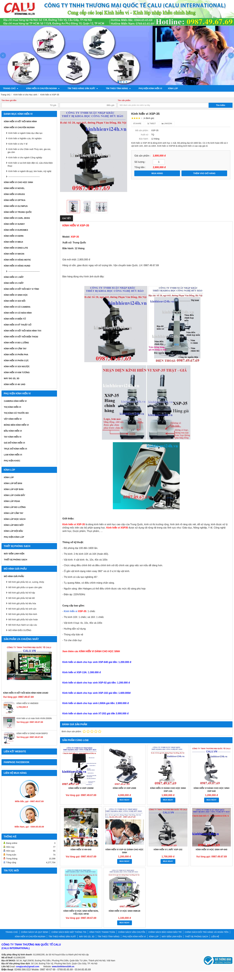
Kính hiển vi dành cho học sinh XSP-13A (168, 789)
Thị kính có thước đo (16, 413)
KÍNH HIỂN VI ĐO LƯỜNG (16, 342)
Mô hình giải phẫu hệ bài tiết (21, 598)
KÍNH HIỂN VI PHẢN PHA (16, 354)
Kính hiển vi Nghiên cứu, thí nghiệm (25, 138)
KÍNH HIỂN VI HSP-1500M (80, 788)
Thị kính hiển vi (12, 407)
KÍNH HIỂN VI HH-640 (81, 849)
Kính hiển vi (75, 611)
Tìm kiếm (220, 105)
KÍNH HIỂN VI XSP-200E (124, 788)
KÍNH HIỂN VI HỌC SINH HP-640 (211, 849)
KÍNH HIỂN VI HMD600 (27, 703)
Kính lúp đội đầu (13, 531)
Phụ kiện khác (12, 460)
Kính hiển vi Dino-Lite (16, 248)
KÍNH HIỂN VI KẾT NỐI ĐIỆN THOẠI (21, 336)
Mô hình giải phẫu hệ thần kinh (22, 614)
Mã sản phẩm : (142, 130)
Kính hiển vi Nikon (14, 254)
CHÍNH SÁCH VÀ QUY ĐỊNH (34, 932)
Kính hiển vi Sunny (14, 224)
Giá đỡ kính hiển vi (14, 443)
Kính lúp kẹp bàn (13, 489)
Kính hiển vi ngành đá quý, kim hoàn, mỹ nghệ (29, 171)
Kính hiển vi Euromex (16, 230)
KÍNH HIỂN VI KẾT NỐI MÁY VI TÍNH (21, 289)
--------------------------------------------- (24, 176)
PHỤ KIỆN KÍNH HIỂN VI (142, 88)
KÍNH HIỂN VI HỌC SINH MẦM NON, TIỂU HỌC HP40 (80, 912)
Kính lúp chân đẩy (14, 495)
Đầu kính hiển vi (13, 431)
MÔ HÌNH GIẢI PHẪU (14, 576)
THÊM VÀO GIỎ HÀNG (204, 173)
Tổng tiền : (140, 167)
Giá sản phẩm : (142, 155)
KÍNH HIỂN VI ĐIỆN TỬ (15, 319)
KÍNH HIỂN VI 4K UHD (14, 384)
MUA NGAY (125, 800)
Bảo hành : (144, 139)
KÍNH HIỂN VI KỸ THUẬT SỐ (17, 325)
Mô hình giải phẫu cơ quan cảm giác (25, 587)
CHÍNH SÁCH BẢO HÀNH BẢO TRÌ (165, 932)
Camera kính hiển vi (15, 401)
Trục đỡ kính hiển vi (15, 449)
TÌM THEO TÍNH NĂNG (112, 88)
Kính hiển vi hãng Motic (17, 260)
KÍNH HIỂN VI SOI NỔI (14, 301)
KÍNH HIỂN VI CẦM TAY (15, 348)
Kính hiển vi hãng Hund (17, 266)
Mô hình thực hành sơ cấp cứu (22, 625)
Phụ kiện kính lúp (14, 537)
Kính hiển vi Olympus (16, 206)
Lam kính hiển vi (13, 455)
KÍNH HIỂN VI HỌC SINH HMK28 (124, 911)
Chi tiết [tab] (66, 218)
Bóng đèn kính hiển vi (16, 425)
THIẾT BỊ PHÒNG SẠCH (15, 559)
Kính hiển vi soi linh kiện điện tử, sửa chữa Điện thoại (30, 164)
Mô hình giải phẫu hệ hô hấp (21, 593)
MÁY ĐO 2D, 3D (11, 378)
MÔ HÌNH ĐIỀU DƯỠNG (19, 630)
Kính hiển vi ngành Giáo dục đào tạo (25, 133)
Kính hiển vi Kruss (14, 194)
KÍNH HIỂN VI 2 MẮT (14, 283)
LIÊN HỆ (215, 936)
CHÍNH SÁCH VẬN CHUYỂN (131, 932)
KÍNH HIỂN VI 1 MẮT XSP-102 (168, 849)
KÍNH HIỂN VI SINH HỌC (16, 295)
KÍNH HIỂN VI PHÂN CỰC (16, 360)
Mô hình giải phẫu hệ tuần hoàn (23, 619)
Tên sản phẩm (124, 100)
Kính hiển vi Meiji (13, 242)
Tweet (151, 124)
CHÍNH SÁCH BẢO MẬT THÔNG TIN (68, 932)
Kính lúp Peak (12, 501)
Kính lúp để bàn (13, 483)
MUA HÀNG (157, 173)
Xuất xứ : (145, 134)
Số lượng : (140, 162)
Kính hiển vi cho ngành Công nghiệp (25, 157)
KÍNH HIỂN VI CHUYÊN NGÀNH (40, 88)
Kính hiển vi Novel (14, 188)
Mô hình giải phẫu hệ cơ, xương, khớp (26, 582)
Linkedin (167, 124)
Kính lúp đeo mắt (14, 525)
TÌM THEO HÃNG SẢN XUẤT (78, 88)
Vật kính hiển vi (12, 419)
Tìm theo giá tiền (8, 100)
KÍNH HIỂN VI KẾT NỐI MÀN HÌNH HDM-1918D (25, 693)
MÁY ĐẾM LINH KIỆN (14, 553)
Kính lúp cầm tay (13, 513)
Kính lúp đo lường (15, 507)
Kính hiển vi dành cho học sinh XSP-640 (211, 789)
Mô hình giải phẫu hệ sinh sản (22, 609)
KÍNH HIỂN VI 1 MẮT (14, 277)
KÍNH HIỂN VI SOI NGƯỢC (17, 366)
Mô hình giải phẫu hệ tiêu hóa (22, 603)
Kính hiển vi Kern (13, 236)
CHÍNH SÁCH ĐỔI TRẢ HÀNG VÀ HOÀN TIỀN (206, 932)
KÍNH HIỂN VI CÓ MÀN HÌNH (18, 313)
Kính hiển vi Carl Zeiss (17, 218)
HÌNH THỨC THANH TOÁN (102, 932)
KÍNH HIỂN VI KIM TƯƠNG (17, 372)
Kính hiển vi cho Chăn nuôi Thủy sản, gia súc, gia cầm (29, 150)
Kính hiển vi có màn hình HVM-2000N (34, 718)
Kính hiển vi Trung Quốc (18, 212)
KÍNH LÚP (165, 88)
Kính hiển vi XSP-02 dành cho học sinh (124, 850)
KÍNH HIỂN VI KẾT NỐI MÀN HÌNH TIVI (22, 331)
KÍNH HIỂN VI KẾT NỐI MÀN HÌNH (20, 121)
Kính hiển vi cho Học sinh (18, 182)
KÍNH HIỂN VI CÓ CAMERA (17, 307)
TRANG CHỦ (10, 88)
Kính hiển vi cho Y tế (17, 144)
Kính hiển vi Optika (14, 200)
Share (137, 124)
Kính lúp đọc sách (15, 519)
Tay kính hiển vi (12, 437)
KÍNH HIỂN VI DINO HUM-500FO (32, 733)
